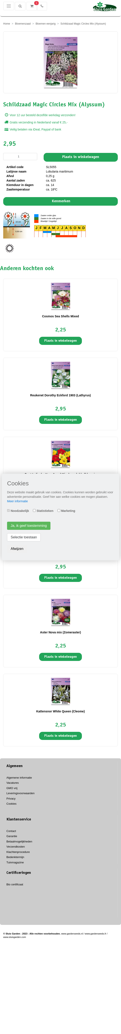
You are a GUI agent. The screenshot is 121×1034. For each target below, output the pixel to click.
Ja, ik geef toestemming (29, 525)
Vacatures (12, 782)
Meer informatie (17, 501)
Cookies (11, 803)
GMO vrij (11, 788)
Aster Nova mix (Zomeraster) (60, 632)
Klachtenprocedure (18, 852)
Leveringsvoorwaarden (20, 793)
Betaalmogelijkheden (19, 841)
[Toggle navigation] (8, 6)
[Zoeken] (20, 6)
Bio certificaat (14, 884)
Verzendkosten (15, 846)
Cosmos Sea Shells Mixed (60, 316)
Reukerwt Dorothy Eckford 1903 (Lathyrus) (60, 395)
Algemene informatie (19, 777)
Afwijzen (17, 549)
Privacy (11, 798)
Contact (11, 831)
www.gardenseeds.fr (95, 933)
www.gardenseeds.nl (72, 933)
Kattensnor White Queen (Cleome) (60, 711)
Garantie (11, 836)
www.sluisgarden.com (14, 937)
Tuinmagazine (15, 862)
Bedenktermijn (15, 857)
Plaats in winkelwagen (80, 157)
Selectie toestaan (24, 537)
